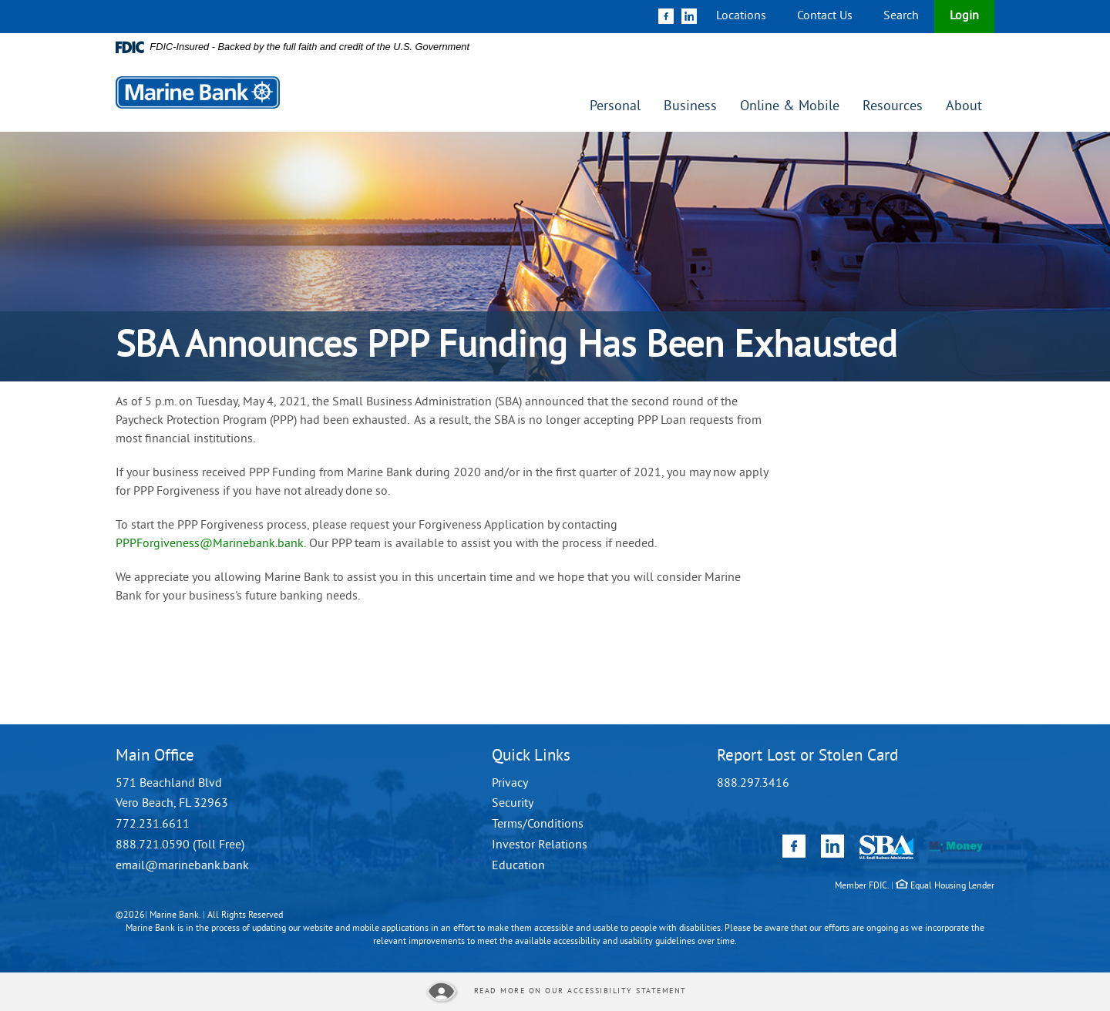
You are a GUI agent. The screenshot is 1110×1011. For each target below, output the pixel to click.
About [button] (964, 107)
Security (512, 803)
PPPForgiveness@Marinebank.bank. (211, 544)
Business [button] (690, 107)
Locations (741, 16)
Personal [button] (615, 107)
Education (518, 866)
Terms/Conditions (538, 824)
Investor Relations (539, 845)
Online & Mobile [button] (789, 107)
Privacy (510, 783)
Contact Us (825, 16)
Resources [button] (893, 107)
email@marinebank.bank (182, 866)
